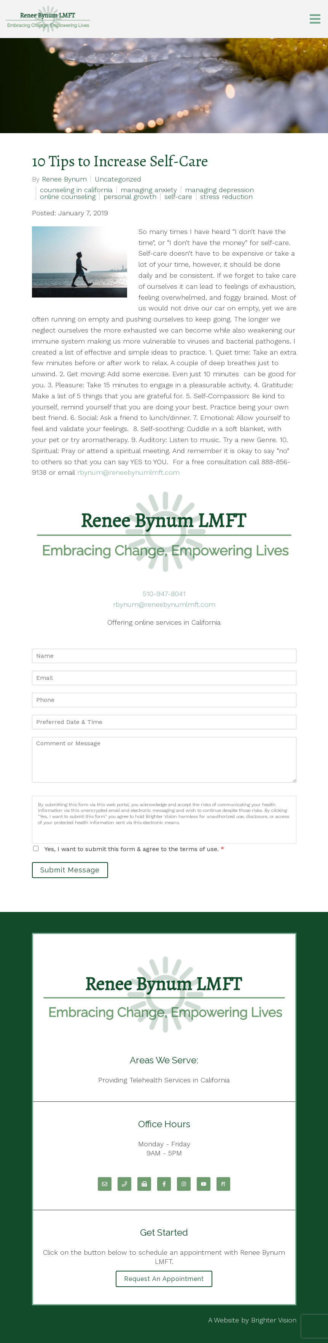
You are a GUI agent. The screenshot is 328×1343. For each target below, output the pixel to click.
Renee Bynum (64, 179)
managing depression (219, 189)
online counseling (68, 196)
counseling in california (76, 189)
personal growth (129, 196)
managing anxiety (149, 189)
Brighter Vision (273, 1320)
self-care (178, 196)
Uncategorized (118, 179)
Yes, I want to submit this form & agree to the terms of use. (134, 849)
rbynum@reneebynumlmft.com (164, 604)
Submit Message (70, 870)
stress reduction (226, 196)
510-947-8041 (164, 594)
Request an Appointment (164, 1279)
